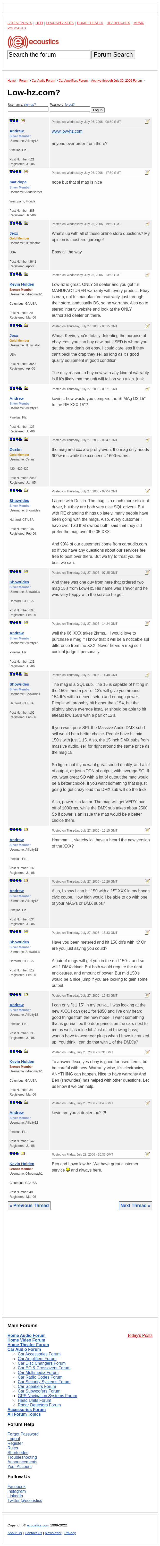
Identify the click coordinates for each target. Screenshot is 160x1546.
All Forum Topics (24, 1414)
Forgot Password (23, 1434)
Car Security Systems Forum (44, 1382)
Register (15, 1443)
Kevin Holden (22, 284)
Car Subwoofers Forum (39, 1391)
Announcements (22, 1462)
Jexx (14, 233)
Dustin (16, 449)
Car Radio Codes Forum (40, 1377)
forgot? (69, 104)
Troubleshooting (22, 1457)
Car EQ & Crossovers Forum (44, 1368)
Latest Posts (19, 23)
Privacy (70, 1533)
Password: (70, 107)
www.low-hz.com (67, 131)
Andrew (17, 131)
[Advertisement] (80, 1266)
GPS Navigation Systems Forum (47, 1396)
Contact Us (33, 1533)
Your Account (19, 1466)
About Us (14, 1533)
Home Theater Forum (28, 1345)
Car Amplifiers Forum (37, 1358)
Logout (13, 1439)
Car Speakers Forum (37, 1386)
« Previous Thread (29, 1205)
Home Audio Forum (26, 1335)
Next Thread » (135, 1205)
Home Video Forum (26, 1340)
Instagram (16, 1491)
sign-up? (30, 104)
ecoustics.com (38, 1525)
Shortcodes (17, 1452)
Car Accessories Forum (39, 1354)
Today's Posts (140, 1335)
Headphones (118, 23)
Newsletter (53, 1533)
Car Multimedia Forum (38, 1372)
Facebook (16, 1486)
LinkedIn (15, 1496)
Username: (28, 107)
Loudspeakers (60, 23)
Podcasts (16, 28)
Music (138, 23)
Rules (12, 1448)
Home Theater (90, 23)
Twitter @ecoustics (24, 1500)
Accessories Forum (26, 1409)
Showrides (19, 500)
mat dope (18, 182)
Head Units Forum (34, 1400)
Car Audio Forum (24, 1349)
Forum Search (113, 54)
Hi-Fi (39, 23)
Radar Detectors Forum (39, 1405)
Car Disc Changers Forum (42, 1363)
